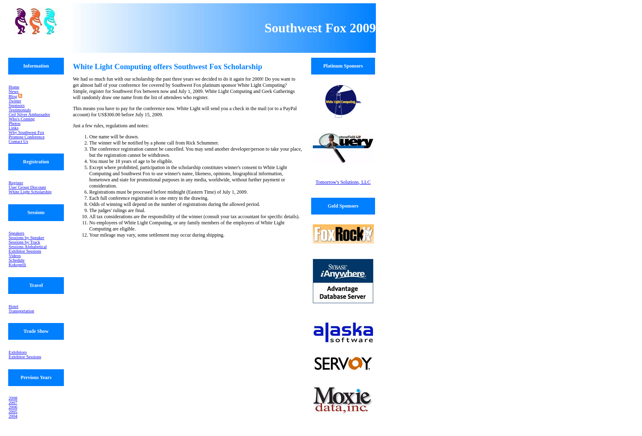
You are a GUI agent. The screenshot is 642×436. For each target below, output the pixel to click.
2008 (13, 398)
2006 (13, 407)
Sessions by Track (24, 242)
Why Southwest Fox (26, 132)
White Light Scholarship (30, 192)
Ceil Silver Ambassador (29, 114)
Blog (13, 96)
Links (13, 128)
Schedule (17, 260)
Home (14, 87)
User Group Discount (27, 187)
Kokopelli (17, 264)
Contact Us (18, 141)
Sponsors (17, 105)
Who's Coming (22, 119)
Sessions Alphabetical (28, 246)
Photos (14, 123)
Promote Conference (27, 137)
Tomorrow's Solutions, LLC (343, 182)
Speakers (16, 233)
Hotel (13, 306)
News (13, 91)
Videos (15, 255)
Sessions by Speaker (26, 237)
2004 (13, 416)
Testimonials (20, 110)
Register (16, 183)
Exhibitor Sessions (25, 251)
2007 (13, 402)
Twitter (15, 101)
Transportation (21, 311)
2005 (13, 411)
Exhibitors (18, 352)
